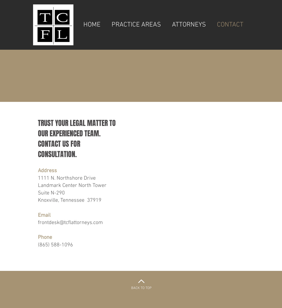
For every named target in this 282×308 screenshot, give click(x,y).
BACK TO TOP (141, 288)
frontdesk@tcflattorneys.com (70, 223)
